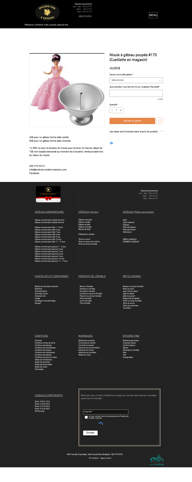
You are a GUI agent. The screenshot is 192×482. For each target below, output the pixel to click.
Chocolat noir (40, 296)
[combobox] (136, 80)
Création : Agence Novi (101, 458)
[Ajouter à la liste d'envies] (159, 121)
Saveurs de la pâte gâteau (121, 74)
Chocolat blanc (41, 291)
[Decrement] (112, 110)
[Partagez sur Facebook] (111, 143)
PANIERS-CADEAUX (131, 242)
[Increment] (121, 110)
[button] (153, 15)
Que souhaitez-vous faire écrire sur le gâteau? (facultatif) (134, 87)
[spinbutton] (116, 110)
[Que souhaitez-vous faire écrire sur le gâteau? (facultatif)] (136, 93)
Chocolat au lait (41, 294)
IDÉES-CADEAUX (129, 239)
